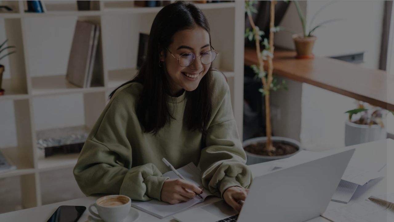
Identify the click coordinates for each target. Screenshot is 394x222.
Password (285, 122)
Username (285, 91)
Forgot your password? (362, 152)
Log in (329, 169)
